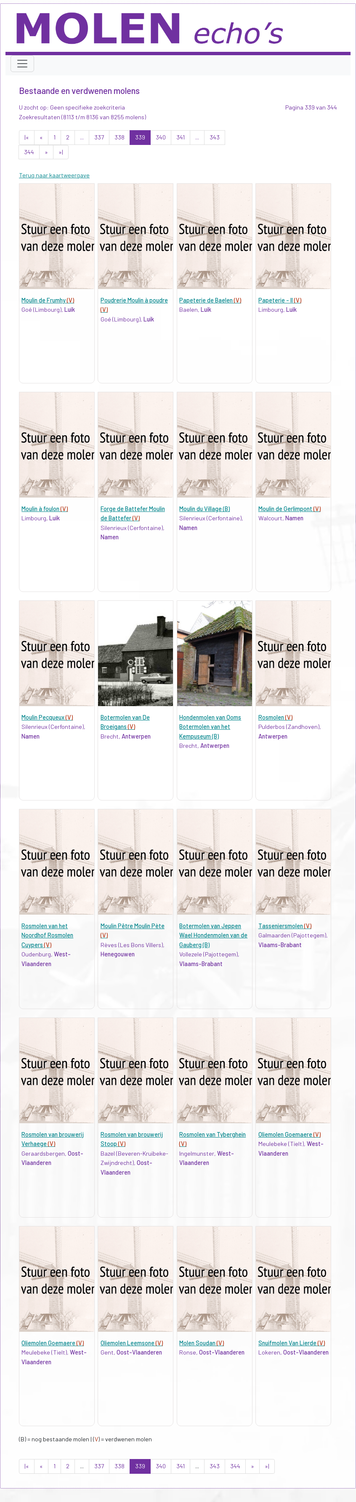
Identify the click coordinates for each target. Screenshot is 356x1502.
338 (119, 137)
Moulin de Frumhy (47, 300)
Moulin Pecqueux (47, 717)
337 (99, 137)
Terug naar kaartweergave (54, 175)
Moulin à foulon (44, 508)
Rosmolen (275, 717)
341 (180, 137)
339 (140, 137)
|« (26, 137)
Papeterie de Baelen (210, 300)
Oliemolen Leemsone (132, 1343)
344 (29, 151)
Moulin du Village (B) (204, 508)
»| (60, 151)
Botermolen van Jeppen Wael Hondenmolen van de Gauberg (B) (213, 935)
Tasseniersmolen (284, 925)
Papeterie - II (279, 300)
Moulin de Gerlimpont (289, 508)
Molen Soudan (201, 1343)
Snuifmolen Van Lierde (291, 1343)
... (82, 137)
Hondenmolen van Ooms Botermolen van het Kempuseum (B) (210, 727)
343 (215, 137)
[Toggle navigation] (22, 63)
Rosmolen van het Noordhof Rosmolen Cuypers (47, 935)
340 (161, 137)
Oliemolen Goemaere (289, 1134)
